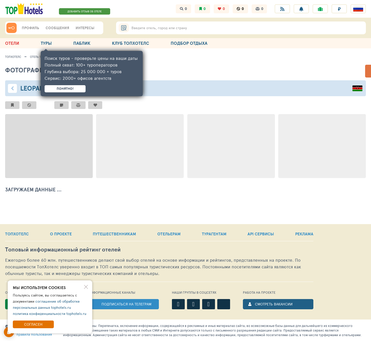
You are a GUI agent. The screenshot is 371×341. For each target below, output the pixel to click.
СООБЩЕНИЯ (57, 27)
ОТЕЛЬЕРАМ (169, 234)
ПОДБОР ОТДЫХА (189, 43)
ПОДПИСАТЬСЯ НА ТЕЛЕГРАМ (126, 304)
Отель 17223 (38, 57)
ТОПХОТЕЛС (17, 234)
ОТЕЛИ (12, 43)
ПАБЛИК (81, 43)
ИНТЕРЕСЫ (85, 27)
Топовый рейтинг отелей (63, 249)
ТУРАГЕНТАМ (214, 234)
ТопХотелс (13, 57)
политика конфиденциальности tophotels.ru (49, 313)
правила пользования (34, 334)
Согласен (33, 324)
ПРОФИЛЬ (30, 27)
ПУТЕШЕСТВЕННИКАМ (114, 234)
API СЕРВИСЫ (261, 234)
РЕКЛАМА (304, 234)
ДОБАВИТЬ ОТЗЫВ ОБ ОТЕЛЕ (84, 11)
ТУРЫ (46, 43)
